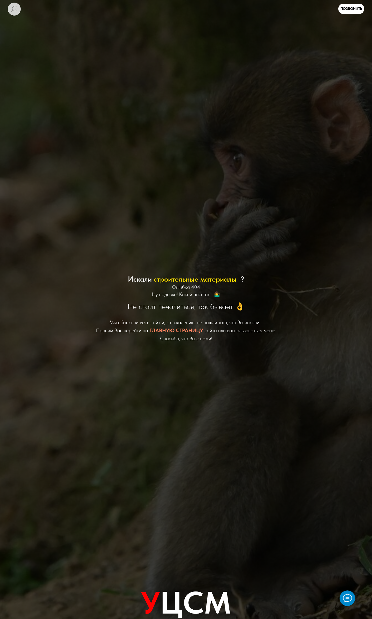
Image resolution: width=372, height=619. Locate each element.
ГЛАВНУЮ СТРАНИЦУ (176, 330)
